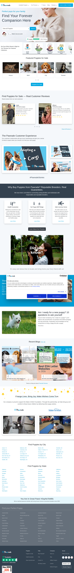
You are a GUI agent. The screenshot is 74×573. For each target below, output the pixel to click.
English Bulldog (59, 521)
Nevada (22, 481)
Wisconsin (40, 491)
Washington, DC (24, 460)
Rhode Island (5, 487)
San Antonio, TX (5, 458)
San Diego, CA (23, 458)
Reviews (55, 5)
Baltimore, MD (23, 448)
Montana (58, 479)
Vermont (40, 489)
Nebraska (4, 481)
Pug (39, 536)
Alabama (4, 470)
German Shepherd (41, 523)
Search (33, 28)
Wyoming (58, 491)
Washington (4, 491)
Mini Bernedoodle (5, 531)
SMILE (47, 1)
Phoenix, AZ (59, 456)
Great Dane (22, 526)
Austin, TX (4, 448)
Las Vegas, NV (23, 454)
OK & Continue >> (56, 296)
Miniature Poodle (5, 534)
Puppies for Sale (37, 85)
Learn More (13, 221)
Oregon (40, 485)
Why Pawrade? (41, 554)
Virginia (58, 489)
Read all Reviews (66, 129)
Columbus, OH (23, 450)
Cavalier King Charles (42, 518)
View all (43, 342)
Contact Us (40, 560)
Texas (3, 489)
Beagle (3, 516)
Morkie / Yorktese (41, 534)
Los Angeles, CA (42, 454)
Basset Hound (59, 513)
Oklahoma (22, 485)
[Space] (6, 552)
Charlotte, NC (59, 448)
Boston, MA (40, 448)
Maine (3, 477)
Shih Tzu (40, 539)
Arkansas (40, 470)
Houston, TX (41, 452)
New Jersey (58, 481)
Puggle (57, 536)
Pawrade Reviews (43, 383)
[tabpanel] (11, 71)
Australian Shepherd (42, 513)
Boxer (21, 518)
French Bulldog (5, 523)
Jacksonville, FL (5, 454)
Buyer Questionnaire (30, 560)
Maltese (39, 528)
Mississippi (22, 479)
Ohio (3, 485)
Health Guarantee (30, 557)
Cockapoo (22, 521)
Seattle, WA (4, 460)
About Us (52, 554)
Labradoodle (4, 528)
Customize (36, 296)
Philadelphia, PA (42, 456)
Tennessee (58, 487)
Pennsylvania (59, 485)
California (58, 470)
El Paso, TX (22, 452)
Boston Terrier (5, 518)
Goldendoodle (5, 526)
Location (44, 564)
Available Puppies (24, 5)
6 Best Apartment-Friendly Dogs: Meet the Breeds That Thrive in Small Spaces (28, 360)
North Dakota (59, 483)
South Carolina (23, 487)
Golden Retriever (59, 523)
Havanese (40, 526)
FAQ (39, 557)
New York (22, 483)
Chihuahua (4, 521)
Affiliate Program (53, 560)
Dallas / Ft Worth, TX (43, 450)
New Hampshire (41, 481)
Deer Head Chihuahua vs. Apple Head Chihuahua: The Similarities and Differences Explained (63, 360)
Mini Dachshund (23, 531)
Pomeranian (4, 536)
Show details (61, 291)
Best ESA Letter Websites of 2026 (49, 379)
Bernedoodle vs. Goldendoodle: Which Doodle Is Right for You (10, 361)
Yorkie (57, 541)
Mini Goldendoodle (41, 531)
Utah (21, 489)
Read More (4, 294)
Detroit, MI (4, 452)
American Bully (5, 513)
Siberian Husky (5, 541)
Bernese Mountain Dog (24, 516)
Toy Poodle (40, 541)
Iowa (3, 475)
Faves (43, 5)
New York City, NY (6, 456)
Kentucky (40, 475)
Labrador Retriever (23, 528)
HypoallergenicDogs (61, 48)
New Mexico (5, 483)
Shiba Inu (22, 539)
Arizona (22, 470)
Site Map (40, 564)
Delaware (40, 471)
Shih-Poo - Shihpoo (60, 539)
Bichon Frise (40, 516)
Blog (48, 5)
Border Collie (58, 516)
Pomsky (21, 536)
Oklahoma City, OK (24, 456)
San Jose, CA (59, 458)
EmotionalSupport (50, 48)
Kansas (21, 475)
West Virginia (23, 491)
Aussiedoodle (22, 513)
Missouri (40, 479)
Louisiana (58, 475)
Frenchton (22, 523)
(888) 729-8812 (68, 5)
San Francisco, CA (42, 458)
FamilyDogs (38, 48)
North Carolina (41, 483)
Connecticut (22, 471)
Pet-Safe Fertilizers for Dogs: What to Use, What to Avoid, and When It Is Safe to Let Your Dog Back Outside (46, 360)
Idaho (21, 473)
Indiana (57, 473)
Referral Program (53, 567)
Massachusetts (41, 477)
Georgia (4, 473)
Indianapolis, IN (59, 452)
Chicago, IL (4, 450)
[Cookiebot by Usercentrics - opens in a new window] (61, 276)
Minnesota (4, 479)
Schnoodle (4, 539)
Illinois (39, 473)
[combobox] (15, 28)
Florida (57, 471)
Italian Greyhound (59, 526)
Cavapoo (58, 518)
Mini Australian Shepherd (61, 531)
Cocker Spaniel (41, 521)
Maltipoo (57, 528)
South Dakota (41, 487)
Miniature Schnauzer (24, 534)
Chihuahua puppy (20, 107)
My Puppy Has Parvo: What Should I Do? (16, 379)
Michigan (58, 477)
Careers (51, 564)
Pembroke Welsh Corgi (60, 534)
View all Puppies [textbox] (8, 28)
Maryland (22, 477)
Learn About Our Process (37, 229)
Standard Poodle (23, 541)
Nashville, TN (59, 454)
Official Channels (65, 554)
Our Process (35, 5)
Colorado (4, 471)
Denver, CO (58, 450)
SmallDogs (27, 48)
